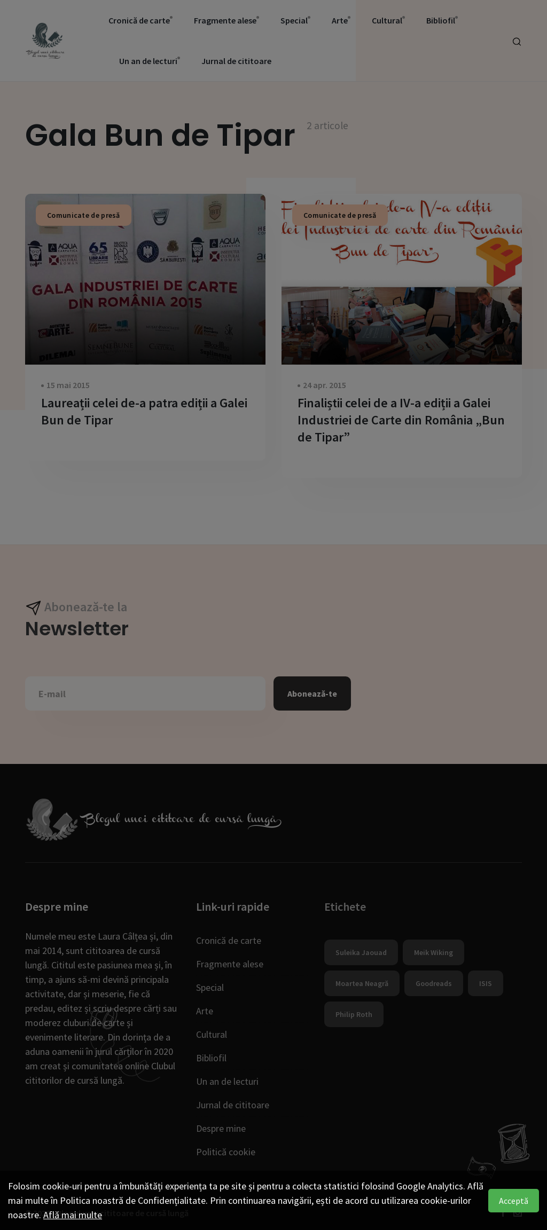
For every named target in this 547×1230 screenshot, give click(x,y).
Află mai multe (72, 1215)
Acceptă (513, 1200)
